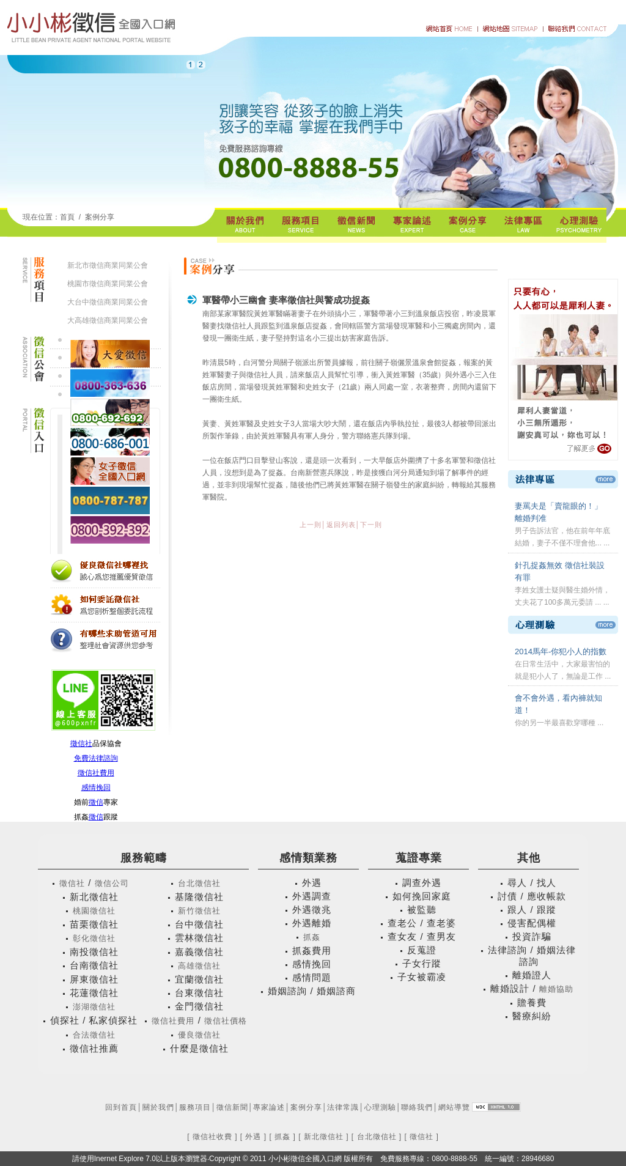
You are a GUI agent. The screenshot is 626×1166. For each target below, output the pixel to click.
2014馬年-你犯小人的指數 (560, 651)
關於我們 (158, 1107)
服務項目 (195, 1107)
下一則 (371, 524)
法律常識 (343, 1107)
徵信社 (81, 743)
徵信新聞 (232, 1107)
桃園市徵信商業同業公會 (107, 283)
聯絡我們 (417, 1107)
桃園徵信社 (94, 910)
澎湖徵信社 (94, 1006)
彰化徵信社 (94, 938)
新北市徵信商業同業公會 (107, 265)
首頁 (67, 217)
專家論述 (269, 1107)
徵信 (96, 802)
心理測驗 (380, 1107)
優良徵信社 (199, 1034)
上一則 (311, 524)
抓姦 (311, 937)
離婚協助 (556, 989)
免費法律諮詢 (96, 758)
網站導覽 (454, 1107)
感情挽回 (96, 787)
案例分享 (99, 217)
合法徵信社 (94, 1034)
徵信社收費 (212, 1136)
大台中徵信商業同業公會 (107, 302)
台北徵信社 (199, 883)
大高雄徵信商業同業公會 (107, 320)
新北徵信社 (324, 1136)
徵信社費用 (96, 773)
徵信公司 (112, 883)
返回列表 (341, 524)
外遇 (253, 1136)
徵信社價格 (225, 1020)
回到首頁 (121, 1107)
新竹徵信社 (199, 910)
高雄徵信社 (199, 965)
